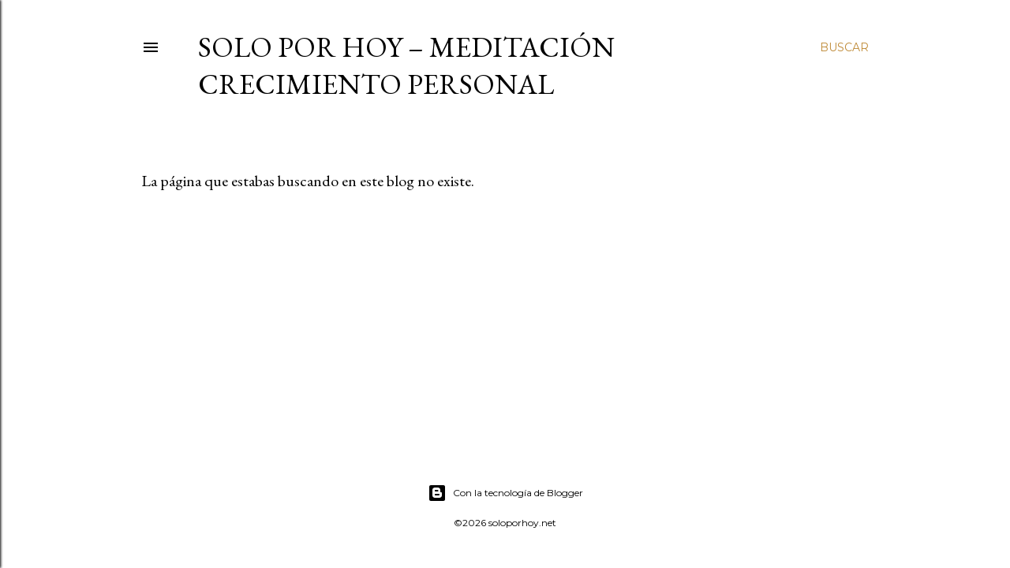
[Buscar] (844, 47)
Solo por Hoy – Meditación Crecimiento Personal (406, 65)
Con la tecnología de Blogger (505, 493)
